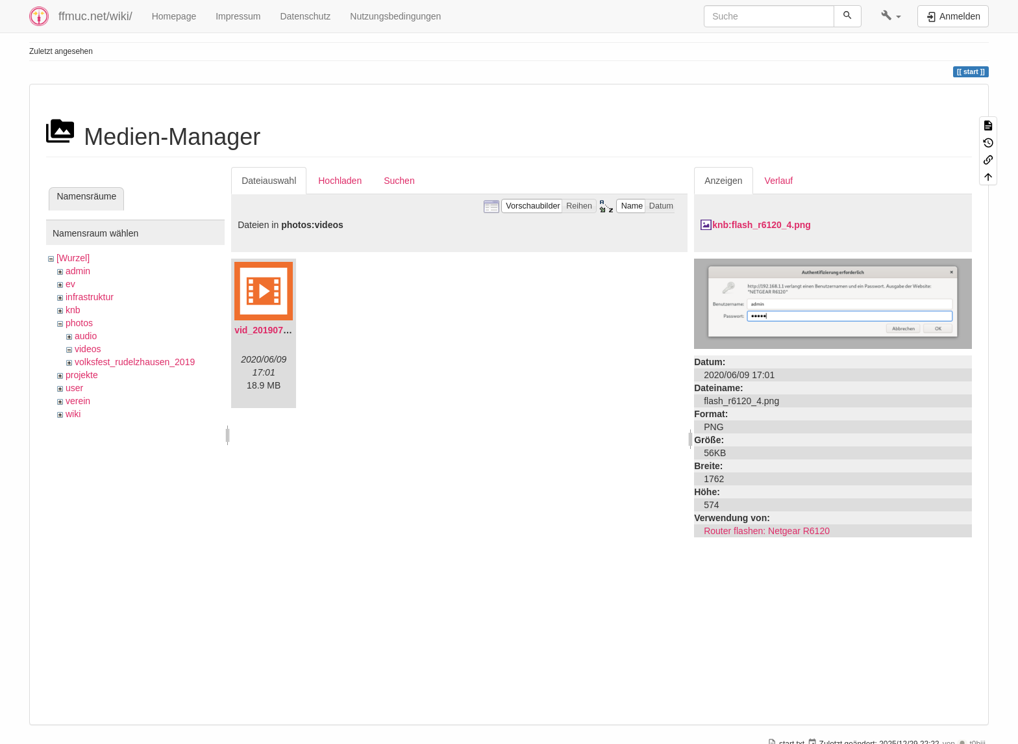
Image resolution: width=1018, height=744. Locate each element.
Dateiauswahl (269, 180)
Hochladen (340, 180)
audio (86, 336)
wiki (73, 414)
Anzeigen (723, 180)
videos (88, 349)
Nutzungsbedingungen (395, 16)
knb (73, 310)
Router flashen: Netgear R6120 (767, 531)
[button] (891, 16)
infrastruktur (90, 297)
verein (78, 401)
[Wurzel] (73, 258)
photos (79, 323)
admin (78, 271)
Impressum (238, 16)
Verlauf (779, 180)
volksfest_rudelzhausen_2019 (135, 362)
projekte (82, 375)
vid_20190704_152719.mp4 (291, 330)
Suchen (399, 180)
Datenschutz (305, 16)
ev (70, 284)
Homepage (174, 16)
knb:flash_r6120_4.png (761, 225)
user (74, 388)
